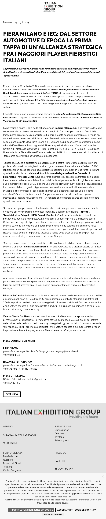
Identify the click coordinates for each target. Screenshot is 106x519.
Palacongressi (62, 440)
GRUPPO (8, 426)
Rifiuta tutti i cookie (53, 514)
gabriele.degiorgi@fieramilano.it (62, 351)
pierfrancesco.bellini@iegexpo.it (65, 365)
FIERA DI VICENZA (12, 453)
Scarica (12, 394)
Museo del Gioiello (12, 463)
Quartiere (59, 433)
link (69, 497)
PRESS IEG (60, 453)
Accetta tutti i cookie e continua (76, 510)
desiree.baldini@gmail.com (33, 379)
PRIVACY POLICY (64, 469)
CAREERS (60, 461)
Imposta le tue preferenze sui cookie (31, 510)
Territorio (59, 437)
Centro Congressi (12, 470)
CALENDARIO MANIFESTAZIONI (19, 435)
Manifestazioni (62, 430)
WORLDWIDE (10, 443)
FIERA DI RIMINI (63, 426)
